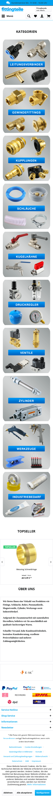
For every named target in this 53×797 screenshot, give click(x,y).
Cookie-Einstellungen (33, 747)
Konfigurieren (42, 792)
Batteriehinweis (15, 747)
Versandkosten (9, 738)
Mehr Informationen (36, 784)
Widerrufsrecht (41, 756)
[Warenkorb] (48, 16)
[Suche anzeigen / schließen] (28, 16)
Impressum (36, 761)
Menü (7, 16)
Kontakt (39, 751)
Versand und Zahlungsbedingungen (17, 756)
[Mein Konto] (42, 16)
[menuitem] (7, 16)
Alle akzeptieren (24, 792)
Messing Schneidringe (26, 569)
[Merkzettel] (35, 16)
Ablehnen (8, 792)
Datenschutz (17, 761)
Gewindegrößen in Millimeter (21, 751)
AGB (27, 761)
